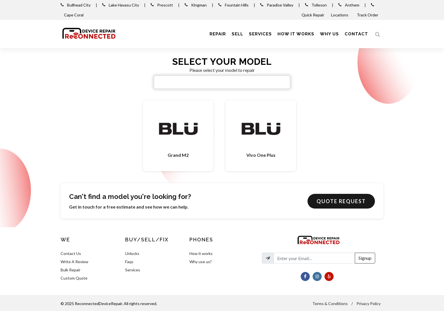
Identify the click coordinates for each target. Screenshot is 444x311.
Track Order (368, 14)
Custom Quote (74, 278)
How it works (201, 253)
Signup (365, 258)
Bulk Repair (70, 269)
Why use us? (200, 261)
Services (132, 269)
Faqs (129, 261)
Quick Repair (313, 14)
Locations (340, 14)
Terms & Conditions (330, 303)
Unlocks (132, 253)
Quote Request (341, 201)
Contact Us (71, 253)
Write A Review (74, 261)
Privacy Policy (369, 303)
